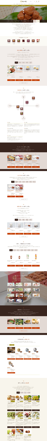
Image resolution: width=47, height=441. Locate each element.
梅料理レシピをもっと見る (24, 331)
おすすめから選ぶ (18, 21)
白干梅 (9, 122)
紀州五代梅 (26, 128)
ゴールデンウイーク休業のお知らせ (32, 5)
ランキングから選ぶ (15, 21)
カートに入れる (11, 373)
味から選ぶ (12, 21)
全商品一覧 (34, 21)
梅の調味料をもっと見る (24, 269)
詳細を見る (11, 196)
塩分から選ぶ (9, 21)
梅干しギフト (28, 21)
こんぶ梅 (9, 135)
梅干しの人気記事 (38, 21)
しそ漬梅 (26, 122)
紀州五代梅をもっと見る (24, 199)
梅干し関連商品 (25, 21)
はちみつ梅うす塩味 (10, 128)
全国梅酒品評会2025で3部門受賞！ (15, 5)
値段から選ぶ (22, 21)
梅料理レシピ (31, 21)
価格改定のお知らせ (23, 5)
